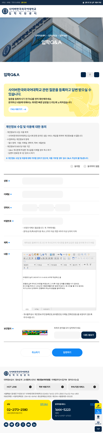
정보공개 (18, 379)
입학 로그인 (87, 3)
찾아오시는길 (73, 379)
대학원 (8, 2)
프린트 (76, 74)
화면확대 (96, 74)
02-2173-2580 (17, 410)
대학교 (4, 2)
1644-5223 (62, 410)
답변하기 (67, 352)
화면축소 (83, 74)
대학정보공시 (9, 379)
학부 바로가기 (44, 387)
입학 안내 (23, 2)
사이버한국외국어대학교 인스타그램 (23, 424)
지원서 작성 (96, 3)
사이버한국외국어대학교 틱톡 (17, 424)
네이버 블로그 (65, 74)
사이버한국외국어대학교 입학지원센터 (19, 11)
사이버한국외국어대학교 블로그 (11, 424)
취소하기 (36, 352)
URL (71, 74)
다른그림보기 (88, 335)
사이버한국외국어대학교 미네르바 (6, 424)
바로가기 (93, 404)
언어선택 (91, 11)
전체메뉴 (97, 11)
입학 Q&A (44, 404)
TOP (98, 429)
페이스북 (54, 74)
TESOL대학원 (15, 2)
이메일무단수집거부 (59, 379)
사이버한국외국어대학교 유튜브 (28, 424)
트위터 (59, 74)
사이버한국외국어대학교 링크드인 (34, 424)
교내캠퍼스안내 (29, 379)
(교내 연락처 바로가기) (14, 413)
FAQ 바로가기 (18, 109)
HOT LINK (12, 387)
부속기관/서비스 (78, 387)
